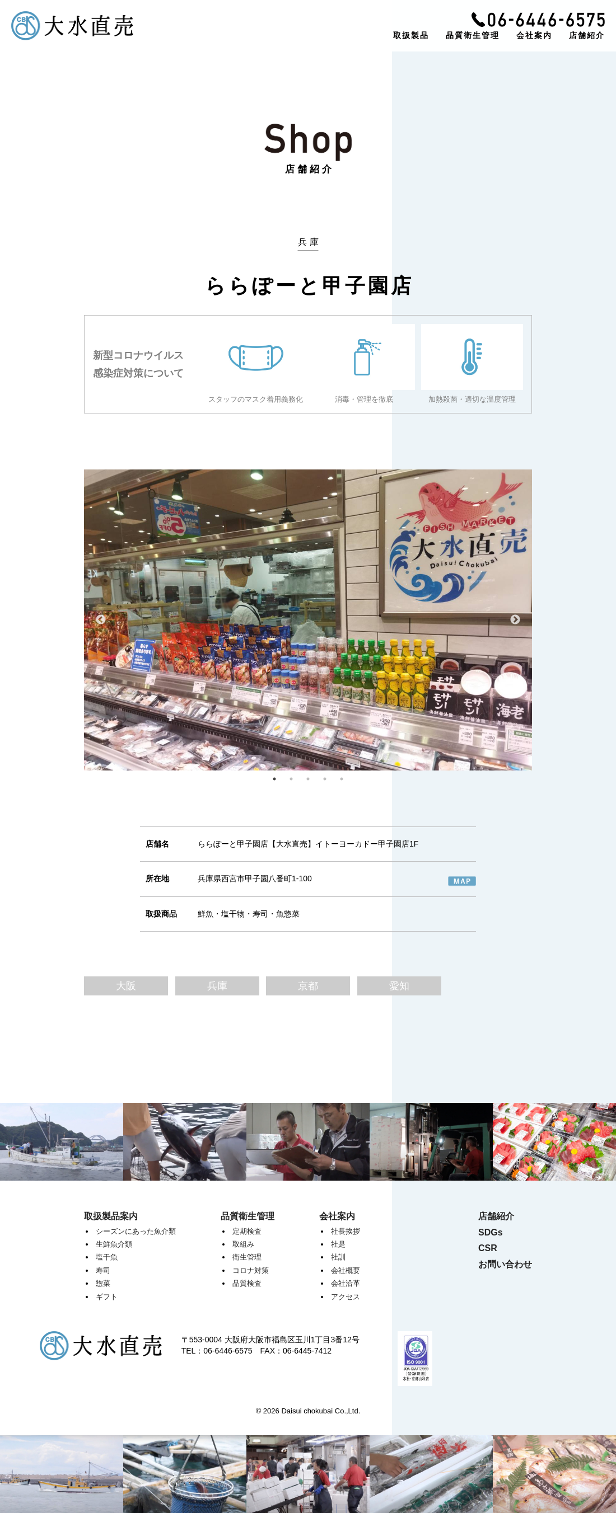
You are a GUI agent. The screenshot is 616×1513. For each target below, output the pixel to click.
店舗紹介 (587, 35)
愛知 (399, 986)
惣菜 (103, 1283)
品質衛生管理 (473, 35)
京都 (308, 986)
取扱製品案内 (111, 1216)
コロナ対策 (250, 1270)
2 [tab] (291, 778)
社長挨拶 (345, 1231)
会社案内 (534, 35)
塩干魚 (107, 1257)
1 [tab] (274, 778)
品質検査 (247, 1283)
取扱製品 (411, 35)
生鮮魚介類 (114, 1244)
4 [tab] (324, 778)
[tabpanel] (308, 619)
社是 (338, 1244)
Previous (100, 620)
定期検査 (247, 1231)
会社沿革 (345, 1283)
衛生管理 (247, 1257)
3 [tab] (308, 778)
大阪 (126, 986)
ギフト (107, 1297)
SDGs (490, 1232)
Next (515, 620)
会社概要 (345, 1270)
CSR (487, 1248)
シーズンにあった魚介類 (136, 1231)
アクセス (345, 1297)
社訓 (338, 1257)
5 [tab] (341, 778)
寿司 (103, 1270)
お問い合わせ (505, 1264)
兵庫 (217, 986)
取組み (243, 1244)
